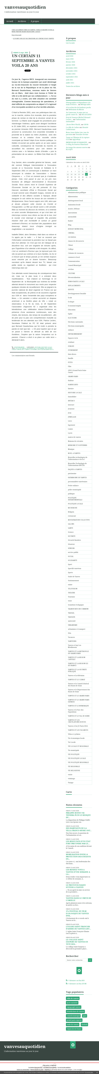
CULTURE (71, 273)
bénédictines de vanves (75, 1011)
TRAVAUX (71, 617)
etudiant (71, 342)
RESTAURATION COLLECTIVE (79, 520)
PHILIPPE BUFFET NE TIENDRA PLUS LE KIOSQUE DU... (78, 815)
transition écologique (76, 605)
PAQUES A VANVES (75, 469)
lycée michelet (72, 1003)
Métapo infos (85, 104)
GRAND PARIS (73, 376)
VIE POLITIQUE (73, 754)
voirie (70, 774)
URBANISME (72, 625)
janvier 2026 (70, 65)
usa (46, 348)
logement (71, 425)
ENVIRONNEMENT (75, 334)
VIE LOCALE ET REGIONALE (78, 746)
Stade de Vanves (74, 576)
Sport (70, 564)
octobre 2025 (71, 74)
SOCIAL (71, 556)
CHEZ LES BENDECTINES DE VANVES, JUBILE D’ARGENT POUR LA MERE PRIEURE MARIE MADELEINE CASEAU (33, 30)
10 (86, 171)
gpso (84, 1016)
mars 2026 (70, 59)
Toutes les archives (73, 86)
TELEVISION (72, 589)
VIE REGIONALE (74, 766)
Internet (71, 405)
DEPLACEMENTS (74, 285)
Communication (74, 261)
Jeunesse (71, 409)
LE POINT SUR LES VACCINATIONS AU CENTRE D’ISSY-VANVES (33, 38)
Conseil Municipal (74, 265)
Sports (70, 572)
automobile (72, 217)
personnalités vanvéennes (77, 482)
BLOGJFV (69, 149)
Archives (22, 21)
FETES (70, 362)
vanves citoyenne (31, 349)
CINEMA (71, 233)
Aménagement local (75, 201)
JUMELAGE (72, 417)
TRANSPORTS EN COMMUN (78, 609)
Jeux (69, 413)
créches (71, 269)
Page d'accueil (16, 35)
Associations (72, 213)
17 (86, 174)
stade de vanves (73, 1024)
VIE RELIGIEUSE (74, 770)
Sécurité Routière (74, 540)
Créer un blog (46, 1065)
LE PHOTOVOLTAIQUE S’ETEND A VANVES (76, 886)
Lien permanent (18, 347)
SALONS (71, 524)
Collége (70, 249)
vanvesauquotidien (25, 7)
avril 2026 (69, 56)
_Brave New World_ (73, 124)
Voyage (70, 783)
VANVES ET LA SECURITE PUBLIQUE (77, 670)
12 (68, 174)
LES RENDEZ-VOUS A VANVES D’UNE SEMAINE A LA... (78, 871)
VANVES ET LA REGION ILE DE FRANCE (78, 664)
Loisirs (70, 429)
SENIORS (71, 548)
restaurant (72, 516)
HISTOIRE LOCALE (46, 347)
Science (71, 532)
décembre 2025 (71, 68)
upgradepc (76, 139)
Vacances (71, 637)
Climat (70, 245)
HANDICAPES (73, 385)
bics (23, 349)
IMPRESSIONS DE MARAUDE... (77, 142)
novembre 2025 (71, 71)
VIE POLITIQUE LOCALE (77, 758)
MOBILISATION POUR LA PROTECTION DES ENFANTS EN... (78, 856)
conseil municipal (73, 1016)
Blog (69, 225)
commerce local (74, 257)
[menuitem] (9, 21)
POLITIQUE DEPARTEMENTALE (75, 499)
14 (75, 174)
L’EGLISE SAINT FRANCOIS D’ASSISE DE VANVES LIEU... (78, 927)
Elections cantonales (75, 322)
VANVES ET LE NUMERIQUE (78, 706)
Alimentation (73, 196)
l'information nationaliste (76, 120)
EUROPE (71, 346)
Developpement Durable (77, 293)
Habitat (71, 380)
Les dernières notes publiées (49, 1067)
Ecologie (71, 302)
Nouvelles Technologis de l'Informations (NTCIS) (77, 464)
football (84, 1024)
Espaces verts (73, 338)
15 (79, 174)
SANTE (70, 528)
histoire (38, 347)
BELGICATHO (87, 114)
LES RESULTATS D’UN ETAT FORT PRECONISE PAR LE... (78, 842)
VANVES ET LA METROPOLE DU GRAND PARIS (78, 652)
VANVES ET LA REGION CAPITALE (76, 658)
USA (69, 633)
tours (70, 601)
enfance (71, 330)
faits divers (72, 354)
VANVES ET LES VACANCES (78, 730)
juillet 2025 (70, 83)
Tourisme (71, 597)
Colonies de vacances (75, 253)
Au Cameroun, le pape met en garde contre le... (77, 113)
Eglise (70, 314)
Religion (71, 512)
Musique (71, 449)
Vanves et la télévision (76, 675)
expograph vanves (73, 1007)
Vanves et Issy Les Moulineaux (74, 646)
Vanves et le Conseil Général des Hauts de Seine (78, 685)
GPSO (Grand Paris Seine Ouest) (77, 371)
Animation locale (74, 205)
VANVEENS (72, 641)
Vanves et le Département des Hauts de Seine (79, 691)
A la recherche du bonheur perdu (78, 107)
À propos (35, 21)
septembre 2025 (72, 77)
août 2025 (69, 80)
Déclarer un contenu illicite (23, 1069)
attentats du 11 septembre (35, 348)
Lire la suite (70, 43)
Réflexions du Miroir (76, 109)
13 (71, 174)
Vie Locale (72, 742)
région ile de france (74, 1029)
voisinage (71, 778)
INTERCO (71, 401)
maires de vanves (74, 437)
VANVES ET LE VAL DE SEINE (79, 716)
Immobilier (72, 397)
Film (69, 366)
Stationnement (73, 580)
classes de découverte (76, 241)
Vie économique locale (76, 738)
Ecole (70, 298)
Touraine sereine (82, 134)
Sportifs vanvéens (74, 568)
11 (90, 171)
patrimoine (72, 473)
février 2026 (70, 62)
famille (70, 358)
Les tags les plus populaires (64, 1067)
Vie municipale (73, 750)
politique (71, 494)
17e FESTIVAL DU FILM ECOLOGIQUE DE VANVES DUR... (77, 913)
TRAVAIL (71, 613)
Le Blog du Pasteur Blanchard (77, 144)
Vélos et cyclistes (74, 734)
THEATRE (71, 593)
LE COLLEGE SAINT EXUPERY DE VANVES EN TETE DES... (77, 941)
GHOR (86, 124)
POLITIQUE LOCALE (75, 504)
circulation (72, 237)
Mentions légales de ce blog (37, 1069)
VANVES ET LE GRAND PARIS (78, 696)
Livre (70, 421)
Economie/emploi (74, 306)
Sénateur (71, 544)
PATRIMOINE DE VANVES (77, 477)
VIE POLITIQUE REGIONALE (78, 762)
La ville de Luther (72, 127)
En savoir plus (89, 1072)
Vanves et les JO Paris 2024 (78, 726)
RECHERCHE (72, 508)
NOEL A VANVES (74, 453)
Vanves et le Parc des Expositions (75, 711)
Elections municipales (76, 326)
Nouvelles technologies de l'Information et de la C (77, 458)
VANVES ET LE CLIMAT (76, 680)
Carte (69, 791)
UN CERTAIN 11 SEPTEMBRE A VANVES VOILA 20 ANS (33, 60)
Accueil (9, 21)
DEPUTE (71, 289)
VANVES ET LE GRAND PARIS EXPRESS (78, 701)
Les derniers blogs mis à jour (35, 1067)
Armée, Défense (74, 209)
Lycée (70, 433)
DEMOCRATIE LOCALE (76, 281)
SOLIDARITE (72, 560)
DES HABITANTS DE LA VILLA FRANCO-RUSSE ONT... (79, 829)
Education (71, 310)
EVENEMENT (73, 350)
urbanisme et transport (76, 629)
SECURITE (71, 536)
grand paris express (74, 1020)
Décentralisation (74, 277)
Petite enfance (73, 485)
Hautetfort (53, 1065)
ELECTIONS (72, 318)
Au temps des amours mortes (76, 147)
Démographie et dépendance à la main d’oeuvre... (78, 103)
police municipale (74, 490)
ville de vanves (21, 348)
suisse (70, 585)
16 (83, 174)
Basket (70, 221)
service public (73, 552)
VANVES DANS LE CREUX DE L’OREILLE (78, 899)
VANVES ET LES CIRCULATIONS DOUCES (77, 721)
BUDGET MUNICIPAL (76, 229)
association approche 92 (45, 349)
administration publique (77, 192)
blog (81, 1069)
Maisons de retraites (75, 441)
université (72, 621)
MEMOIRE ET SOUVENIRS (77, 445)
